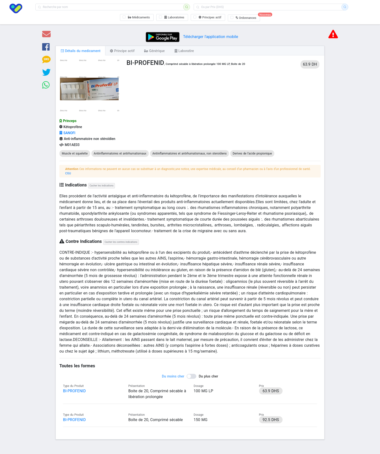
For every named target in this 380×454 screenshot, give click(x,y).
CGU (68, 173)
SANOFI (67, 133)
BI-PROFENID (74, 391)
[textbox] (110, 7)
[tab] (80, 50)
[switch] (190, 376)
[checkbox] (137, 17)
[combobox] (110, 7)
